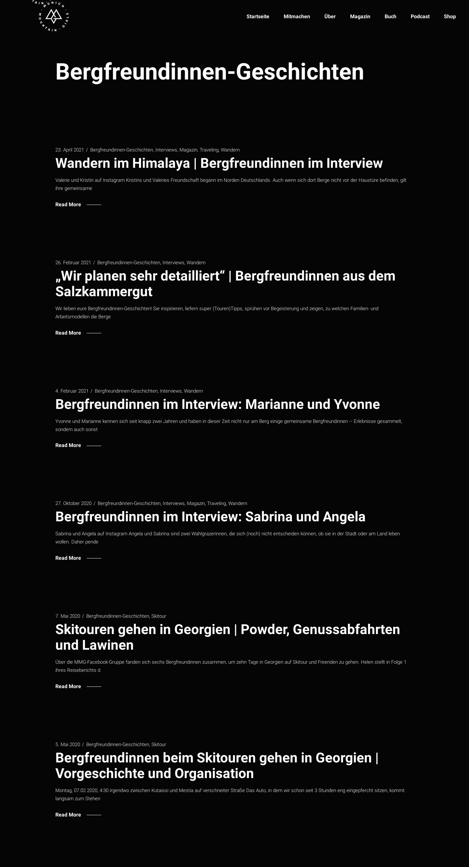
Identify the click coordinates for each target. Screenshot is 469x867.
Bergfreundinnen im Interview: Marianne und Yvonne (217, 404)
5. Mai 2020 (67, 744)
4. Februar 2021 (72, 391)
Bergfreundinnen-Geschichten (121, 150)
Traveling (209, 150)
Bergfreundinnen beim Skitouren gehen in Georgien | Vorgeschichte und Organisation (217, 765)
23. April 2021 (69, 150)
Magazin (188, 150)
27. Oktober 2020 (73, 503)
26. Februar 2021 (73, 263)
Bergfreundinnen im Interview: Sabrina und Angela (210, 517)
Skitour (158, 616)
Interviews (166, 150)
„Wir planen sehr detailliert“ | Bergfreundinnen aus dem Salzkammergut (225, 283)
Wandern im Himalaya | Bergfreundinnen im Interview (219, 163)
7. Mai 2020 (67, 616)
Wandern (230, 150)
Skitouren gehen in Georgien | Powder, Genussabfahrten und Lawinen (227, 637)
